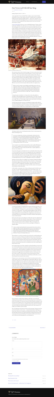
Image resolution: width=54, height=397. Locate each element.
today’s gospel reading (16, 24)
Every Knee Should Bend (12, 327)
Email (12, 352)
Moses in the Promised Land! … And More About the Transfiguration (19, 383)
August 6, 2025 (44, 383)
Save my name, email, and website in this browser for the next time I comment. (20, 359)
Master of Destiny (42, 327)
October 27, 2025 (44, 378)
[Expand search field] (44, 2)
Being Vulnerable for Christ (12, 378)
